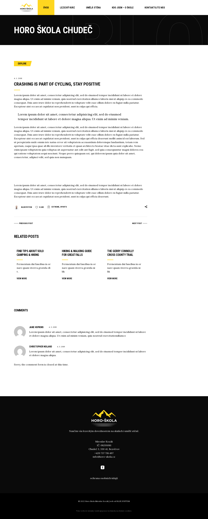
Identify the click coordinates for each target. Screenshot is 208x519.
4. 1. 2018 (18, 78)
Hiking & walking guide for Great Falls (77, 253)
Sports (63, 207)
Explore (22, 63)
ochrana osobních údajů (104, 478)
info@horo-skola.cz (104, 456)
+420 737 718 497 (104, 453)
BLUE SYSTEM (123, 501)
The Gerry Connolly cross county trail (120, 253)
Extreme (55, 207)
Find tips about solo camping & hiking (30, 253)
